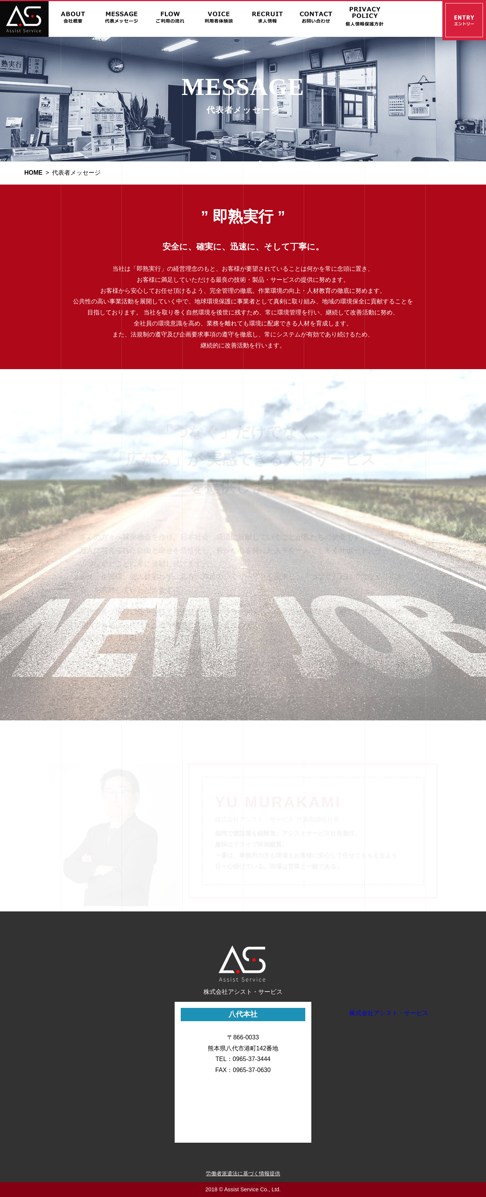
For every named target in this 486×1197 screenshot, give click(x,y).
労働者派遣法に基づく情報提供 (243, 1173)
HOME (33, 172)
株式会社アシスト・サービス (388, 1013)
